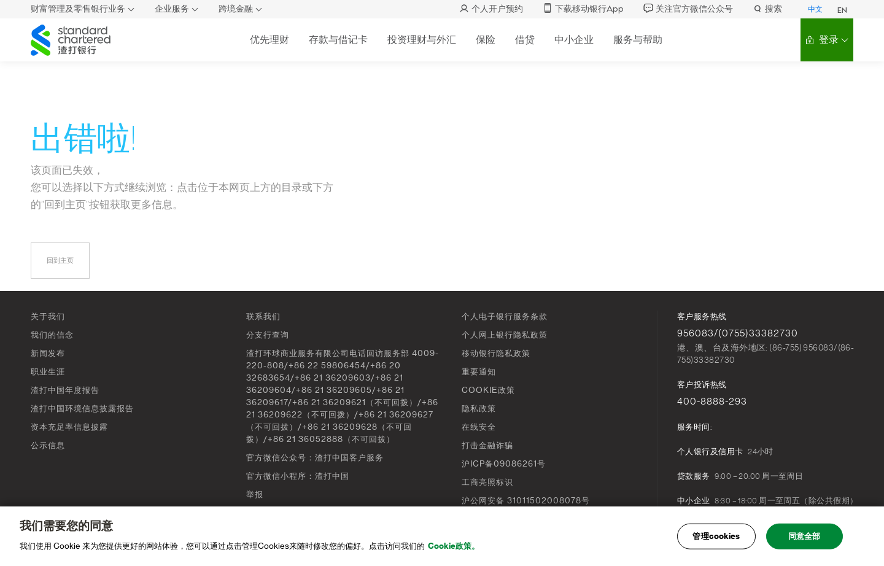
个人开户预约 (491, 9)
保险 (485, 39)
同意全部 (804, 540)
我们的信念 (52, 335)
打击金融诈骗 (487, 445)
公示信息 (48, 445)
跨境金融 (236, 9)
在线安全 (479, 427)
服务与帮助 (637, 39)
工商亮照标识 (487, 482)
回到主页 (60, 260)
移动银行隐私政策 (496, 353)
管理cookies (716, 540)
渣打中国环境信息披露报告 (82, 409)
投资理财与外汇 (421, 39)
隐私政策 (479, 409)
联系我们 (263, 316)
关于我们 (48, 316)
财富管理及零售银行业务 (78, 9)
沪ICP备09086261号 (504, 464)
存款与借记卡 (338, 39)
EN (842, 10)
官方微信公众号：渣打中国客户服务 (315, 458)
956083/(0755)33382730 (737, 333)
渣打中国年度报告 (65, 390)
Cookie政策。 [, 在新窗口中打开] (453, 550)
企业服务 (172, 9)
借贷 (525, 39)
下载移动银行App (583, 9)
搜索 (767, 9)
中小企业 (574, 39)
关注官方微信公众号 (688, 9)
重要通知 (479, 372)
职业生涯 (48, 372)
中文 (815, 9)
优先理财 (269, 39)
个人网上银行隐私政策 (505, 335)
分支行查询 (267, 335)
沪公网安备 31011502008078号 (526, 501)
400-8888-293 (712, 401)
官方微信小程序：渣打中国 (297, 476)
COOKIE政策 (488, 390)
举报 (254, 494)
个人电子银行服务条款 (505, 316)
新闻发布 (48, 353)
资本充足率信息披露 (69, 427)
